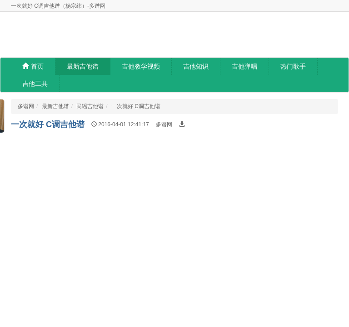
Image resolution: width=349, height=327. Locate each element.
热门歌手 (293, 66)
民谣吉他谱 (90, 106)
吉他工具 (35, 83)
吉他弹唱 (244, 66)
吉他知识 (196, 66)
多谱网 (26, 106)
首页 (33, 66)
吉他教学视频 (141, 66)
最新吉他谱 (83, 66)
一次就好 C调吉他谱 (135, 106)
